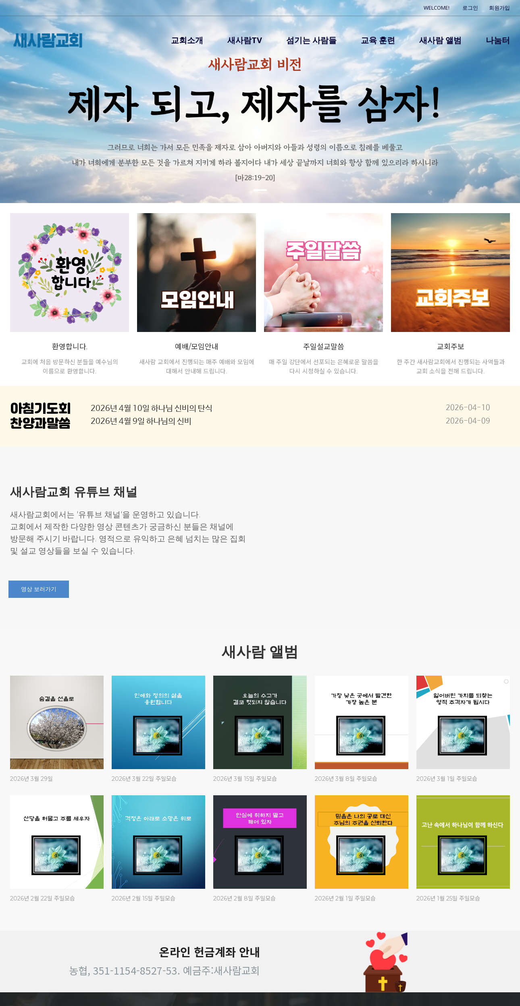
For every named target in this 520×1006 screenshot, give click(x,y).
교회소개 (187, 40)
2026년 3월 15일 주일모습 (245, 778)
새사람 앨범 (440, 40)
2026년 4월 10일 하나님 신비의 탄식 (151, 408)
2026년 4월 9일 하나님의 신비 (141, 421)
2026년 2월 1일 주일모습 (345, 898)
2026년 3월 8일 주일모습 (346, 778)
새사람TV (244, 40)
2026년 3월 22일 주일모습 (144, 778)
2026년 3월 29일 (31, 778)
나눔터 (498, 40)
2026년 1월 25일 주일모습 (448, 898)
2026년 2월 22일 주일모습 (42, 898)
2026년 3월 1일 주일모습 (446, 778)
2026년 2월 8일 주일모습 (244, 898)
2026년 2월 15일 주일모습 (143, 898)
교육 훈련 (378, 40)
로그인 (470, 7)
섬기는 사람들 (311, 40)
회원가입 (499, 7)
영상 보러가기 (38, 589)
